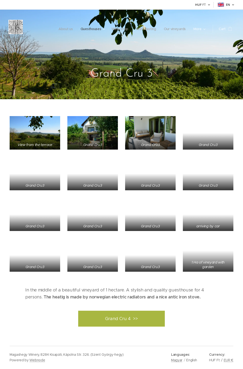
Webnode (37, 360)
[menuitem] (42, 29)
